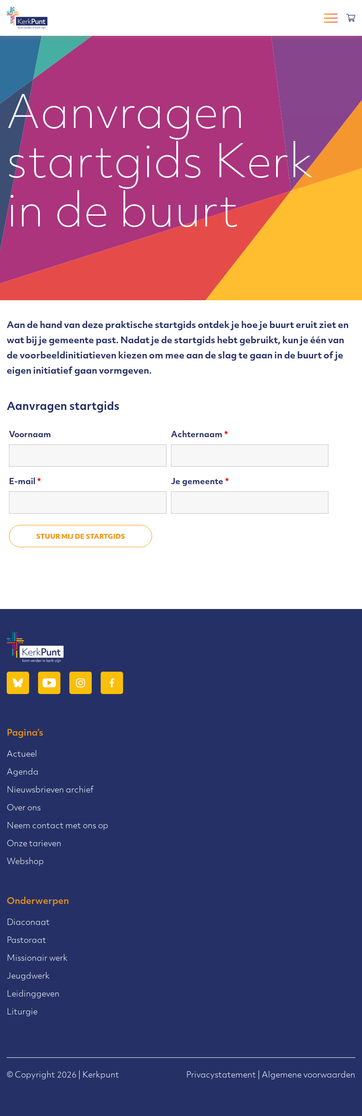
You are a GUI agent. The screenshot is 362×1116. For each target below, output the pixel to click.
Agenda (22, 772)
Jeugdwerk (28, 976)
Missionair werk (37, 958)
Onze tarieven (34, 844)
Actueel (22, 754)
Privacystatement (221, 1075)
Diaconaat (28, 923)
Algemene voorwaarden (308, 1075)
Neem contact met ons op (57, 826)
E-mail (25, 482)
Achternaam (199, 435)
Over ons (24, 808)
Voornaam (30, 435)
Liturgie (22, 1012)
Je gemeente (200, 482)
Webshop (25, 862)
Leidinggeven (33, 994)
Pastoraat (26, 941)
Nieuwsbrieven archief (50, 790)
